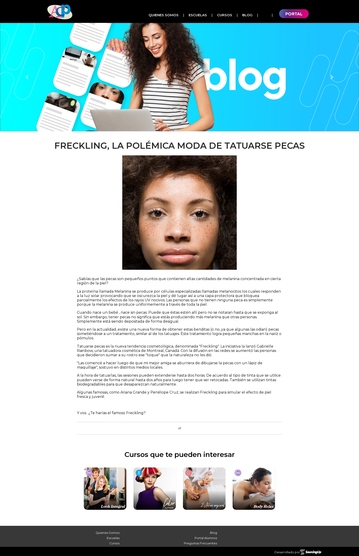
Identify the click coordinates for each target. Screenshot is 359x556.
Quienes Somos (164, 15)
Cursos (224, 15)
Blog (247, 15)
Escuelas (198, 15)
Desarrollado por (298, 552)
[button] (27, 77)
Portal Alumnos (206, 538)
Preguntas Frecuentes (200, 543)
